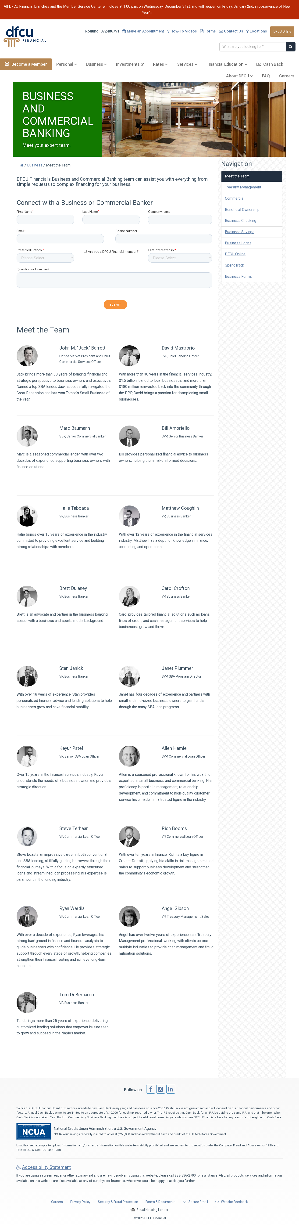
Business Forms (238, 276)
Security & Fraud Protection (118, 1202)
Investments (130, 64)
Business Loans (238, 243)
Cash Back (269, 64)
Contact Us (231, 31)
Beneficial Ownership (242, 209)
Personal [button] (66, 64)
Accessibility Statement (43, 1167)
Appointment (145, 31)
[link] (150, 1089)
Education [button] (226, 64)
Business (35, 165)
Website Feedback (231, 1202)
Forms (208, 31)
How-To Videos (182, 31)
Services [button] (187, 64)
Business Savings (239, 232)
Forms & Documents (160, 1202)
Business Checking (240, 220)
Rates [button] (160, 64)
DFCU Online (282, 31)
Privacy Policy (80, 1202)
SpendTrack (234, 265)
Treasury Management (243, 187)
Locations (256, 31)
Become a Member (26, 64)
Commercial (234, 198)
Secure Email (195, 1202)
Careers (286, 75)
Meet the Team (237, 176)
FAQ (266, 75)
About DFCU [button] (239, 75)
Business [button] (96, 64)
